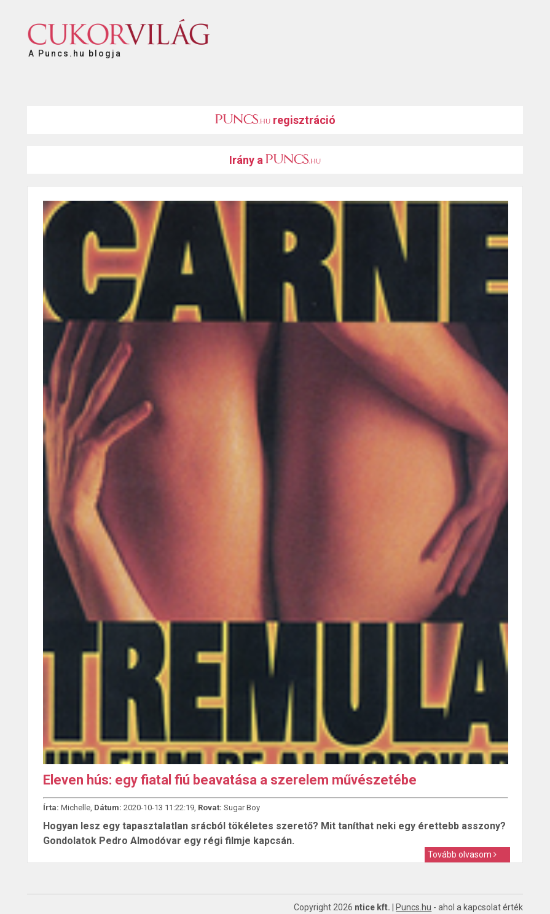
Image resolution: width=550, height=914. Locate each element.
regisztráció (275, 120)
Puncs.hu (413, 907)
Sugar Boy (242, 807)
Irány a (275, 159)
